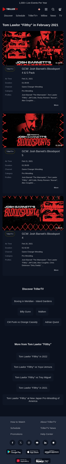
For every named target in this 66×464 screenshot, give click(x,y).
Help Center (46, 434)
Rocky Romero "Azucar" (47, 98)
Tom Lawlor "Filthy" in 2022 (33, 356)
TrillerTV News (48, 428)
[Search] (53, 9)
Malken (42, 311)
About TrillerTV (48, 422)
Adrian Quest (52, 322)
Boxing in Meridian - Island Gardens (33, 301)
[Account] (60, 9)
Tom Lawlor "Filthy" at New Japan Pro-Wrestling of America (33, 399)
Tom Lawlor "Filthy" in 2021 (33, 387)
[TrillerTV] (10, 9)
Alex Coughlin (27, 100)
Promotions (16, 434)
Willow (44, 15)
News (53, 15)
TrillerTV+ (33, 15)
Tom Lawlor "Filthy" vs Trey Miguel (33, 377)
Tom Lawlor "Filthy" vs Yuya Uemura (33, 367)
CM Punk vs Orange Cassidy (22, 322)
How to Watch (17, 422)
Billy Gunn (25, 311)
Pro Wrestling (27, 91)
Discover (8, 15)
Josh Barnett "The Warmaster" (34, 95)
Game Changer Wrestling (32, 87)
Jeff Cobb (32, 98)
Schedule (20, 15)
